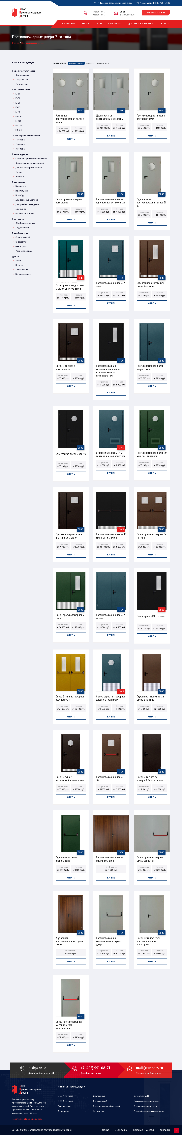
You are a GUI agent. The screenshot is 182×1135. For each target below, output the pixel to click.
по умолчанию (76, 63)
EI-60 (17, 94)
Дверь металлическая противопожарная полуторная (149, 939)
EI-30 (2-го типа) (65, 1101)
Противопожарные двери (32, 43)
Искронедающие (23, 251)
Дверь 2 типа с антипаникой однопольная (70, 777)
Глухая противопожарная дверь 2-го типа (150, 697)
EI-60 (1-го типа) (65, 1096)
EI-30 (17, 98)
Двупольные (21, 84)
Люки (18, 260)
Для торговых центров (26, 200)
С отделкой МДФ (142, 1096)
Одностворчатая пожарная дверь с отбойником (110, 697)
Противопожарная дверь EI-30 (111, 777)
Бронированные (23, 274)
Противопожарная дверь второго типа (150, 366)
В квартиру (20, 186)
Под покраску (22, 227)
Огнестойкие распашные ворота (149, 1111)
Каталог (85, 24)
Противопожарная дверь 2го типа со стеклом (69, 535)
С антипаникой (22, 237)
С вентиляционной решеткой (29, 163)
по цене (90, 63)
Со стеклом (98, 1111)
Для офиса (20, 209)
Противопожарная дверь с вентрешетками (151, 116)
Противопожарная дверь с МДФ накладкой (110, 858)
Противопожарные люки (145, 1106)
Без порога (20, 246)
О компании (68, 24)
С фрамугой (21, 242)
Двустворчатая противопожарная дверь (109, 116)
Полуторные (21, 79)
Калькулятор (115, 24)
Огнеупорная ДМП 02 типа (151, 616)
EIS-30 (18, 125)
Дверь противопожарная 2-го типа (151, 535)
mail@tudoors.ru (127, 15)
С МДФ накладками (25, 223)
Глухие (18, 172)
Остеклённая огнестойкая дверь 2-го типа (151, 283)
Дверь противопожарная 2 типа (70, 615)
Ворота (19, 265)
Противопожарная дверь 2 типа (110, 283)
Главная (16, 43)
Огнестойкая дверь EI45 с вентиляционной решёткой (110, 453)
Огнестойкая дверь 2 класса (71, 454)
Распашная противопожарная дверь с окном (70, 116)
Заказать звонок (156, 12)
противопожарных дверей (58, 1130)
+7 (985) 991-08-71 (97, 15)
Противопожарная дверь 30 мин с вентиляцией (152, 453)
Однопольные (22, 75)
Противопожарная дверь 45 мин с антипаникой (111, 535)
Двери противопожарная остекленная (69, 200)
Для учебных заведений (27, 204)
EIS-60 (18, 130)
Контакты (164, 24)
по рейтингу (103, 63)
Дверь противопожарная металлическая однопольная (69, 1022)
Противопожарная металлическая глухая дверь (108, 939)
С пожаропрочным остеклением (31, 158)
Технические (21, 269)
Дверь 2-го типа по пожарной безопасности (150, 777)
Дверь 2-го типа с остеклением (65, 366)
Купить (71, 139)
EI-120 (18, 116)
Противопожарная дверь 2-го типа (111, 615)
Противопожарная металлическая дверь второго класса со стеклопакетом (108, 366)
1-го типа (20, 139)
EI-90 (17, 103)
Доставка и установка (140, 24)
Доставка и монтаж (143, 1130)
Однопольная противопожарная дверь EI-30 (152, 200)
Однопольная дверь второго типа (66, 858)
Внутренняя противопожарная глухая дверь (69, 939)
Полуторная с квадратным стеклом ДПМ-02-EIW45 (71, 283)
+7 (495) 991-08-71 (97, 12)
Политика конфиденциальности (27, 1119)
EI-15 (17, 107)
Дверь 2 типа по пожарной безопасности (70, 697)
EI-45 (17, 112)
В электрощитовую (24, 213)
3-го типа (20, 149)
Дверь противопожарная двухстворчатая (150, 858)
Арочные (19, 176)
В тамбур (19, 195)
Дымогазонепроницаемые (28, 167)
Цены (100, 24)
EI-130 (18, 121)
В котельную (21, 191)
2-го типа (20, 144)
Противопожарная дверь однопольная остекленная (110, 200)
